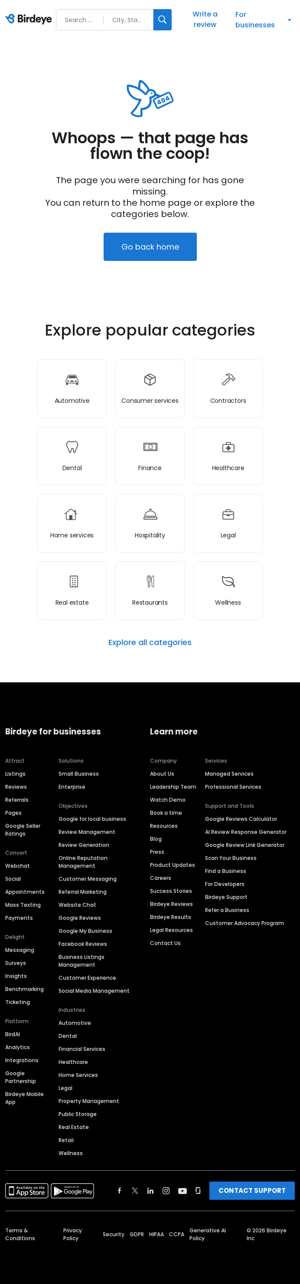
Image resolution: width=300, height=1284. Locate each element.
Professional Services (233, 786)
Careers (160, 878)
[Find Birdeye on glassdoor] (198, 1191)
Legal (65, 1088)
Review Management (87, 832)
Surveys (15, 963)
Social (13, 878)
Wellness (71, 1153)
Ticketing (17, 1002)
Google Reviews (80, 918)
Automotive (75, 1023)
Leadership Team (173, 786)
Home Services (78, 1075)
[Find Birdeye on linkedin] (150, 1191)
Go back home (150, 246)
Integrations (22, 1060)
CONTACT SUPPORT (252, 1190)
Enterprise (72, 786)
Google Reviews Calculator (241, 819)
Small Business (79, 773)
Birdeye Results (170, 917)
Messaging (19, 950)
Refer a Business (227, 910)
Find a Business (225, 871)
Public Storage (78, 1114)
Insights (16, 976)
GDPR (137, 1234)
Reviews (16, 786)
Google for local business (92, 819)
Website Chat (77, 905)
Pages (13, 812)
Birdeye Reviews (171, 904)
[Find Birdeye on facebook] (119, 1191)
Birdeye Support (226, 897)
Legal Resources (171, 930)
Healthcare (73, 1062)
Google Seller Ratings (22, 829)
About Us (162, 773)
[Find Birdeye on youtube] (182, 1191)
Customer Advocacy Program (244, 923)
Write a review (205, 19)
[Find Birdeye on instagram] (166, 1191)
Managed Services (229, 773)
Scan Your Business (231, 858)
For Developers (225, 884)
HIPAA (156, 1234)
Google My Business (85, 931)
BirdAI (12, 1034)
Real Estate (74, 1127)
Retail (66, 1140)
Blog (156, 839)
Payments (19, 918)
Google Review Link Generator (244, 845)
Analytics (17, 1047)
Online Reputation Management (83, 861)
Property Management (89, 1101)
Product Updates (172, 865)
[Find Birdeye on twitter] (135, 1191)
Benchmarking (24, 989)
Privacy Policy (72, 1234)
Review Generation (84, 845)
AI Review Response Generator (246, 832)
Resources (164, 826)
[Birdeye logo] (30, 19)
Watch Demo (168, 799)
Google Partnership (20, 1077)
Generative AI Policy (207, 1234)
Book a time (166, 812)
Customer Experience (87, 977)
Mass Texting (23, 905)
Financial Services (82, 1049)
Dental (68, 1036)
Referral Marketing (83, 892)
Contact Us (165, 943)
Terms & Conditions (20, 1234)
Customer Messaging (88, 878)
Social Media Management (94, 990)
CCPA (176, 1234)
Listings (15, 773)
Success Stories (171, 891)
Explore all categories (150, 642)
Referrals (17, 799)
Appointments (25, 892)
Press (157, 852)
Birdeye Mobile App (24, 1098)
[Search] (162, 19)
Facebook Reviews (83, 944)
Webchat (17, 865)
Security (113, 1234)
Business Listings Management (81, 960)
